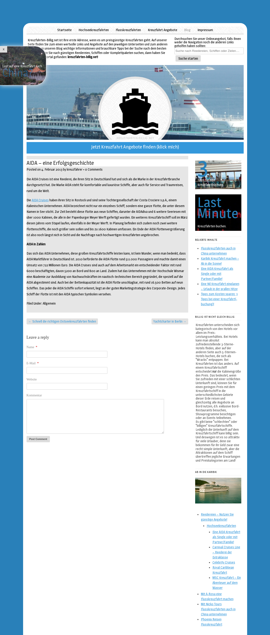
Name (32, 347)
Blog (187, 30)
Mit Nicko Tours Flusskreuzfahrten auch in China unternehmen (218, 609)
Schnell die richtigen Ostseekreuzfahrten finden (62, 321)
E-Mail (33, 363)
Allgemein (49, 303)
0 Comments (94, 169)
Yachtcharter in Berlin (169, 321)
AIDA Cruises (40, 200)
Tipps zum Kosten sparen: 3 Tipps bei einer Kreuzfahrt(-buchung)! (219, 299)
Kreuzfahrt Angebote (162, 30)
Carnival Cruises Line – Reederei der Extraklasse (226, 552)
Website (32, 379)
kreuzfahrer (74, 169)
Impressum (205, 30)
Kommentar (34, 395)
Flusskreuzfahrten (128, 30)
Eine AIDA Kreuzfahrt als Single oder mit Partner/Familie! (217, 274)
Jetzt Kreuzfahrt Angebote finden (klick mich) (135, 147)
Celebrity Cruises (223, 562)
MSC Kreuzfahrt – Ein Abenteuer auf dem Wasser (226, 583)
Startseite (64, 30)
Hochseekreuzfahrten (94, 30)
